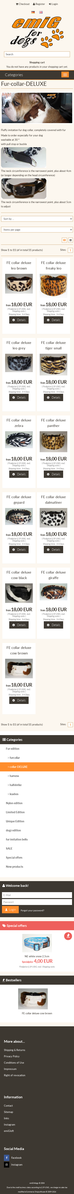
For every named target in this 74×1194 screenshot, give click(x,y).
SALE (9, 848)
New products (14, 866)
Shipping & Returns (14, 1050)
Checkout (23, 4)
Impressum (10, 1068)
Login (53, 4)
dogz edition (13, 830)
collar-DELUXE (19, 766)
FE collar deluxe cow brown (37, 1013)
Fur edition (12, 748)
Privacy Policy (12, 1056)
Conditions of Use (14, 1062)
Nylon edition (14, 803)
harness (14, 776)
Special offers (14, 857)
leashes (14, 794)
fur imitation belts (17, 839)
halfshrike (16, 785)
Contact (8, 1105)
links (6, 1118)
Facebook (13, 1158)
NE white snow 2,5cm (37, 956)
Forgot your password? (32, 910)
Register (39, 4)
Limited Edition (15, 812)
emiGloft (9, 1130)
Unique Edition (15, 821)
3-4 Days (26, 314)
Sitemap (8, 1112)
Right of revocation (14, 1075)
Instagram (9, 1124)
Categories (14, 74)
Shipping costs (18, 311)
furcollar (15, 757)
